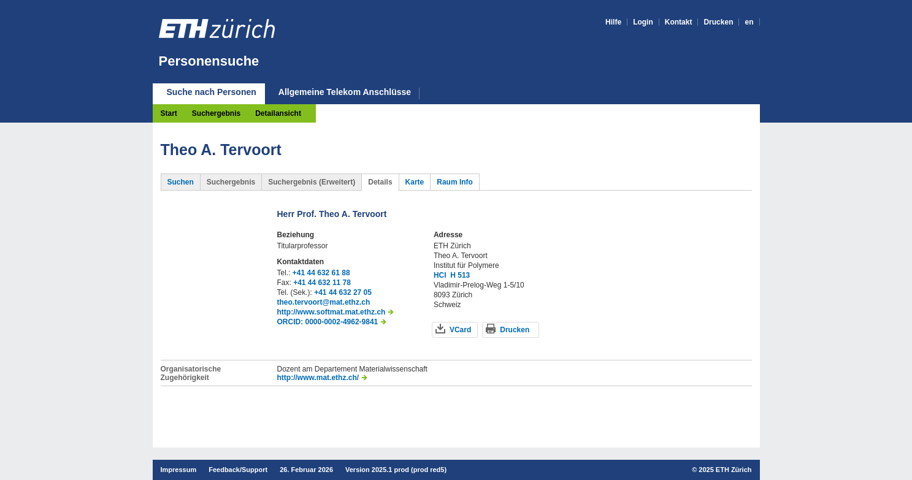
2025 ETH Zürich (725, 469)
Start (169, 113)
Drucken (718, 22)
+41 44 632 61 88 (321, 273)
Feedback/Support (238, 469)
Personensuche (209, 61)
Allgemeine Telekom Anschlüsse (344, 92)
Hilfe (613, 22)
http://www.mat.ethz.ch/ (318, 377)
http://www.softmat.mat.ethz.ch (331, 312)
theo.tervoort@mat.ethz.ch (323, 302)
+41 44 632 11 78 (322, 282)
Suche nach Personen (211, 92)
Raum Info (455, 182)
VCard (460, 330)
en (749, 22)
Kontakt (678, 22)
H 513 (460, 275)
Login (643, 22)
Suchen (180, 182)
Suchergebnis (216, 113)
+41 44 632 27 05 (343, 292)
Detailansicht (278, 113)
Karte (414, 182)
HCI (440, 275)
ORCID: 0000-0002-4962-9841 (327, 322)
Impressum (179, 469)
